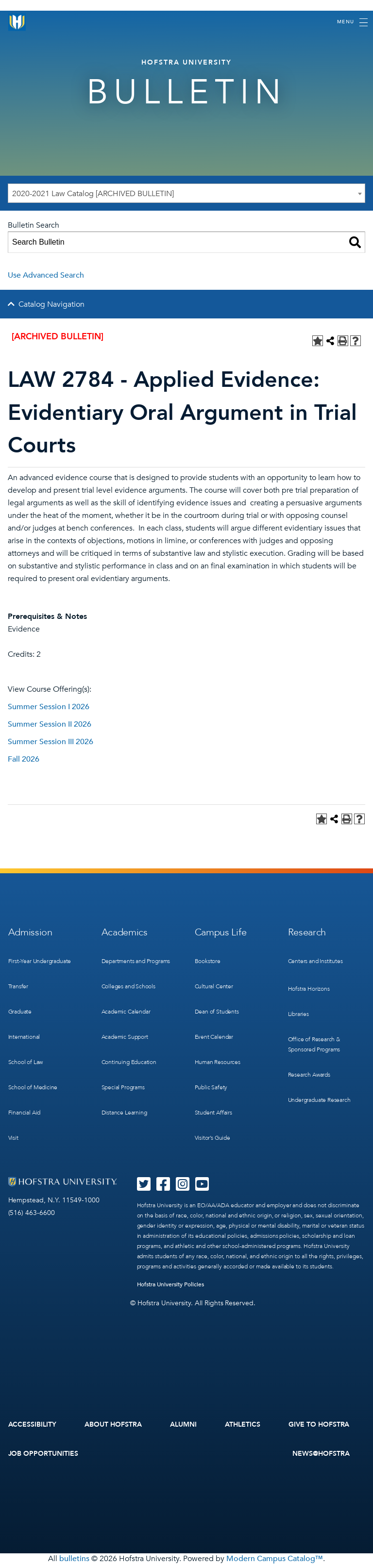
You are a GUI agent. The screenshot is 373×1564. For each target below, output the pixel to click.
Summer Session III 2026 (50, 741)
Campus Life (221, 932)
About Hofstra (113, 1424)
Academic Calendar (126, 1011)
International (24, 1037)
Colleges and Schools (128, 986)
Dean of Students (217, 1011)
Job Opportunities (43, 1453)
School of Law (25, 1062)
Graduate (20, 1011)
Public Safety (211, 1087)
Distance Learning (124, 1112)
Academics (125, 932)
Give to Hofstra (319, 1424)
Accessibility (32, 1424)
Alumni (183, 1424)
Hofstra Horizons (309, 989)
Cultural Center (214, 986)
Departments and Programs (136, 961)
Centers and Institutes (315, 961)
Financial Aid (24, 1112)
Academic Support (125, 1037)
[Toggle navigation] (352, 22)
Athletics (242, 1424)
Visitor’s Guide (212, 1138)
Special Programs (123, 1087)
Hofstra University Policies (170, 1284)
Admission (30, 932)
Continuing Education (129, 1062)
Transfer (18, 986)
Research (307, 932)
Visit (13, 1138)
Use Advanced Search (46, 275)
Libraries (298, 1014)
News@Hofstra (321, 1453)
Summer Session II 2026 (49, 724)
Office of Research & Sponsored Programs (314, 1044)
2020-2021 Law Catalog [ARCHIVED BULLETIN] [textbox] (93, 193)
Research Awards (309, 1075)
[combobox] (186, 193)
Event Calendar (214, 1037)
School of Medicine (33, 1087)
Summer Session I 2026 (48, 706)
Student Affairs (213, 1112)
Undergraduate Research (319, 1100)
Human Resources (217, 1062)
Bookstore (207, 961)
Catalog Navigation (51, 304)
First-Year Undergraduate (39, 961)
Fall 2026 (23, 759)
